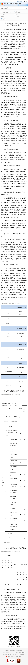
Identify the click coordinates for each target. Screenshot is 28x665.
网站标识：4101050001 (8, 654)
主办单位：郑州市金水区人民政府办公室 (14, 650)
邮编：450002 (22, 652)
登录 (21, 1)
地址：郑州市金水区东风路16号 (10, 652)
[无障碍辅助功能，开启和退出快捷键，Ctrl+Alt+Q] (25, 2)
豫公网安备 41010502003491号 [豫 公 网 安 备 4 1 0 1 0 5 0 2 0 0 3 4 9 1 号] (14, 656)
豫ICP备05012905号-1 (20, 654)
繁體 (18, 1)
